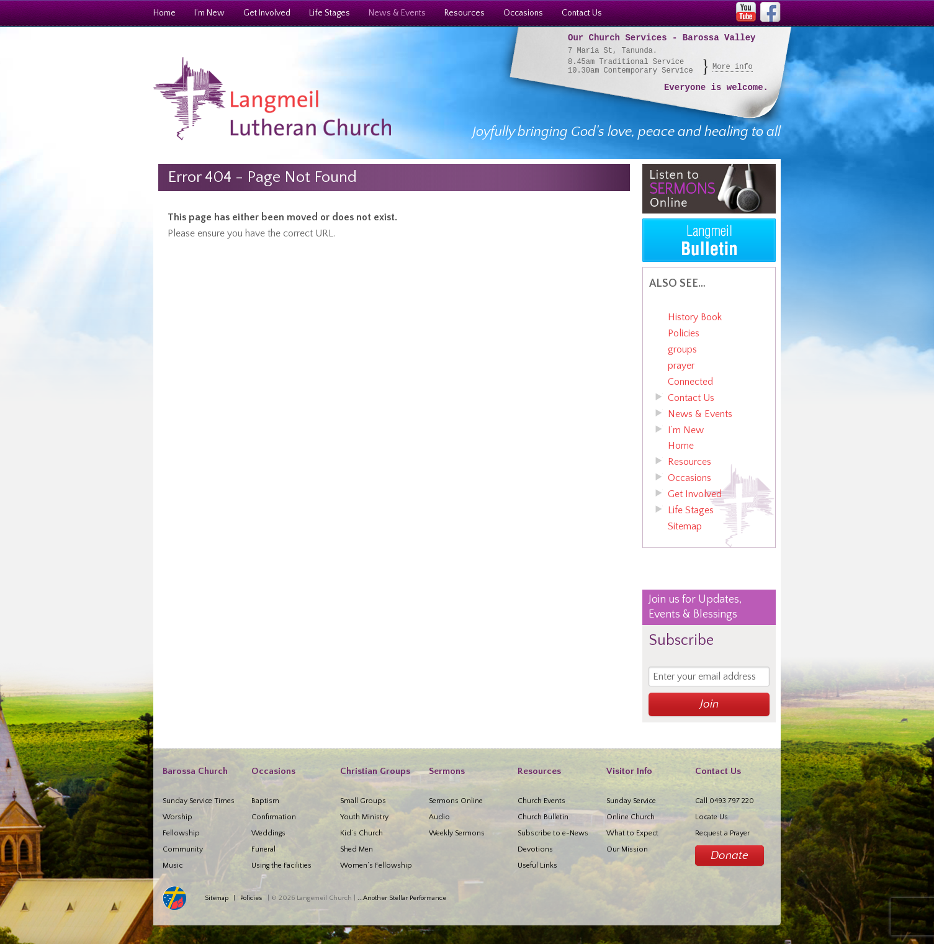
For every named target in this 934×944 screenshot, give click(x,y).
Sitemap (685, 526)
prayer (681, 365)
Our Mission (627, 849)
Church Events (541, 801)
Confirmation (273, 817)
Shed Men (356, 849)
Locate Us (711, 817)
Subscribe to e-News (553, 833)
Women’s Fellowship (376, 865)
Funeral (263, 849)
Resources (464, 13)
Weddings (268, 833)
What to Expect (632, 833)
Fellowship (181, 833)
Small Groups (363, 801)
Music (172, 865)
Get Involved (266, 13)
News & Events (397, 13)
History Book (695, 317)
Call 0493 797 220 (724, 801)
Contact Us (582, 13)
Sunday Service (631, 801)
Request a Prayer (722, 833)
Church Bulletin (543, 817)
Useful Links (537, 865)
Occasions (523, 13)
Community (183, 849)
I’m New (209, 13)
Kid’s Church (361, 833)
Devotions (535, 849)
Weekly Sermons (457, 833)
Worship (177, 817)
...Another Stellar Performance (401, 898)
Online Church (630, 817)
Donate (729, 855)
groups (682, 349)
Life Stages (329, 13)
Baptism (265, 801)
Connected (690, 381)
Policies (683, 333)
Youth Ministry (364, 817)
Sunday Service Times (199, 801)
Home (164, 13)
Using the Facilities (281, 865)
